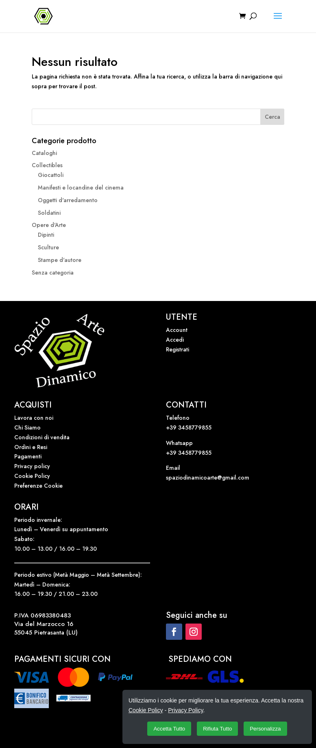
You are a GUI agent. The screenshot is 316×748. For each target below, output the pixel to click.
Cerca (272, 117)
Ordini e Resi (30, 447)
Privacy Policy (185, 710)
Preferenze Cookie (38, 486)
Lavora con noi (33, 418)
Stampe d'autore (59, 260)
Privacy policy (32, 466)
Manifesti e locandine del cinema (81, 187)
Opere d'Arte (49, 225)
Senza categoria (53, 272)
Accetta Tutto (169, 729)
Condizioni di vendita (42, 437)
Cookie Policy (32, 476)
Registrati (177, 349)
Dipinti (46, 235)
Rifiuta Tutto (217, 729)
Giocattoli (50, 175)
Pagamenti (27, 456)
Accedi (175, 340)
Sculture (48, 247)
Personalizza (265, 729)
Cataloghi (44, 153)
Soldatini (49, 213)
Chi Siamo (27, 427)
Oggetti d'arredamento (68, 200)
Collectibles (47, 165)
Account (176, 330)
